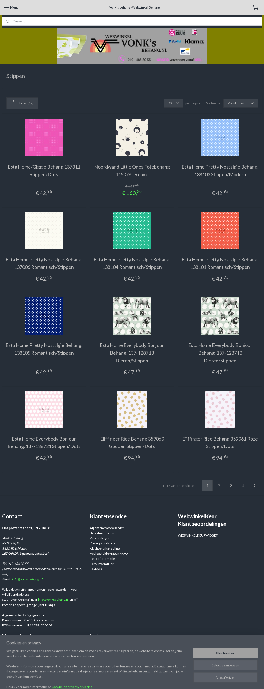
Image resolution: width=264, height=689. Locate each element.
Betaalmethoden (102, 533)
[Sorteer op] (241, 103)
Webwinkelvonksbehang (114, 648)
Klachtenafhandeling (105, 548)
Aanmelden (14, 658)
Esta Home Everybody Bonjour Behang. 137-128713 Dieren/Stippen (132, 352)
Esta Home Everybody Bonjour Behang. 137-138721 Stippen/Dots (44, 442)
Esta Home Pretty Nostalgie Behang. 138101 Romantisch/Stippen (220, 263)
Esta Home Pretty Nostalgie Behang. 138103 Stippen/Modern (220, 170)
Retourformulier (102, 564)
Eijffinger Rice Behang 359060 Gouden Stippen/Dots (132, 442)
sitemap (163, 679)
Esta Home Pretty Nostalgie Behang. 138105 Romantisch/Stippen (44, 349)
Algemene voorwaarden (107, 528)
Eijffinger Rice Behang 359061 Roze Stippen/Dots (220, 442)
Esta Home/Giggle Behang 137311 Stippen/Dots (44, 170)
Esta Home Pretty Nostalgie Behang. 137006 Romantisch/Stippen (44, 263)
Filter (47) (22, 103)
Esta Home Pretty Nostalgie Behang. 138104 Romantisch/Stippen (132, 263)
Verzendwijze (100, 538)
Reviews (96, 569)
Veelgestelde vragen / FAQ (109, 554)
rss (173, 679)
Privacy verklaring (102, 543)
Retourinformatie (102, 559)
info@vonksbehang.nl (27, 579)
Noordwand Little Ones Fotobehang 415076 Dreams (132, 170)
